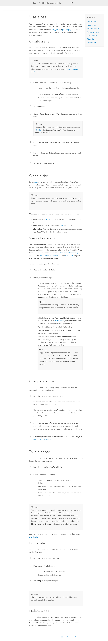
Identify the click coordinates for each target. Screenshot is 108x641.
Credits (38, 130)
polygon (54, 29)
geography (66, 29)
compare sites (55, 255)
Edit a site (90, 39)
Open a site (91, 25)
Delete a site (91, 42)
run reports (44, 255)
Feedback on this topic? (73, 637)
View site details (93, 29)
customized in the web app (68, 253)
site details (33, 537)
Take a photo (92, 36)
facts (61, 226)
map (36, 182)
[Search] (72, 3)
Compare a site (93, 32)
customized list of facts (42, 439)
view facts (69, 255)
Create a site (92, 22)
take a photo (59, 321)
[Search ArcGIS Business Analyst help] (52, 3)
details (47, 219)
